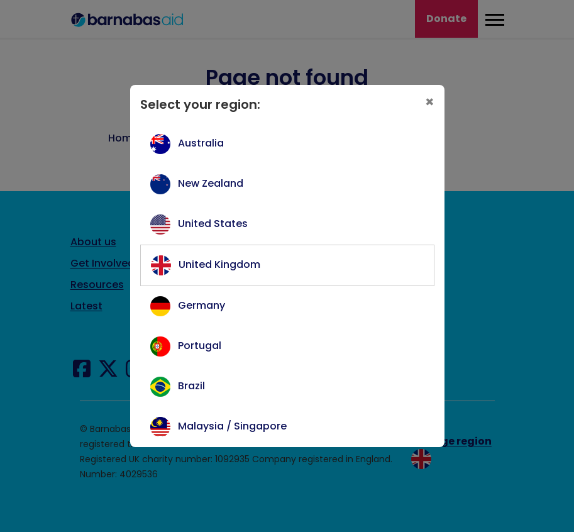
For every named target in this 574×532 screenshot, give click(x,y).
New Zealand (210, 183)
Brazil (191, 386)
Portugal (199, 345)
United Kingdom (219, 264)
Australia (201, 143)
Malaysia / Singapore (232, 426)
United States (213, 223)
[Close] (429, 102)
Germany (201, 305)
